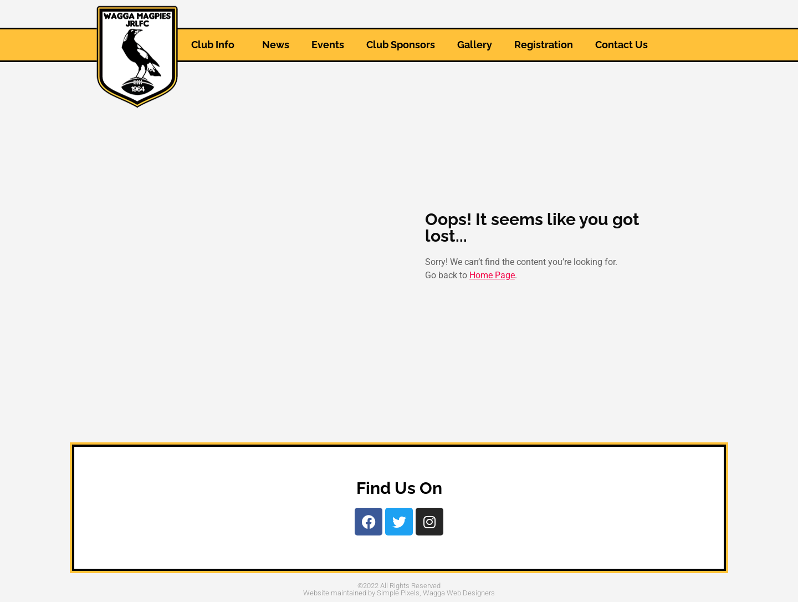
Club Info (215, 44)
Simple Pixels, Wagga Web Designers (436, 593)
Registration (543, 44)
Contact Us (621, 44)
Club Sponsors (400, 44)
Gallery (474, 44)
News (275, 44)
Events (327, 44)
